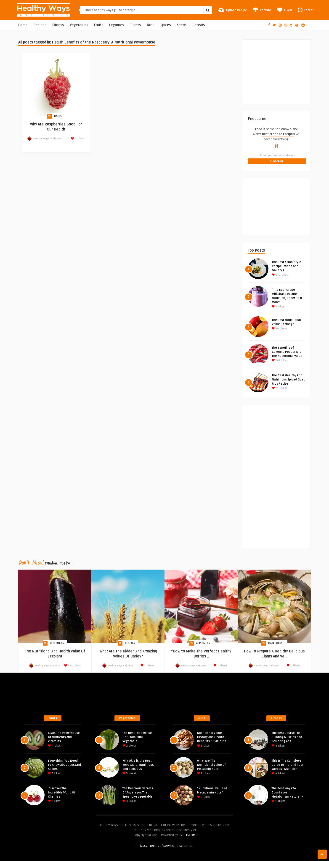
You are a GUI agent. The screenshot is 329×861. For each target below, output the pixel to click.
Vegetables (79, 25)
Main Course (276, 643)
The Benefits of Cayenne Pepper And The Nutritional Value (287, 352)
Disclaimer (184, 846)
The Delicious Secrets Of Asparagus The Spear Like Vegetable (137, 793)
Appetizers (203, 643)
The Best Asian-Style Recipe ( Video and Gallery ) (286, 266)
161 (276, 360)
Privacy (141, 846)
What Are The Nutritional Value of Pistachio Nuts (211, 765)
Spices (165, 25)
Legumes (116, 25)
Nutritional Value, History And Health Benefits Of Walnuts (211, 737)
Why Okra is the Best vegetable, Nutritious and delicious (138, 765)
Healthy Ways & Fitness (47, 138)
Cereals (199, 25)
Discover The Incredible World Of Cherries (61, 793)
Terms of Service (162, 846)
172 (276, 275)
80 (275, 328)
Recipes (40, 25)
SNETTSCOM (187, 835)
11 (275, 388)
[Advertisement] (282, 68)
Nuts (150, 25)
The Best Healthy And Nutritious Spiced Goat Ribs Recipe (288, 380)
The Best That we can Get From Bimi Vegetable (137, 737)
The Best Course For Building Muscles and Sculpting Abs (287, 737)
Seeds (182, 25)
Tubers (135, 25)
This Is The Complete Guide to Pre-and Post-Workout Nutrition (288, 765)
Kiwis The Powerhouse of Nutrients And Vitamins (64, 737)
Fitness (58, 25)
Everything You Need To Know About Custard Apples (64, 765)
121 (70, 665)
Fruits (98, 25)
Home (23, 25)
